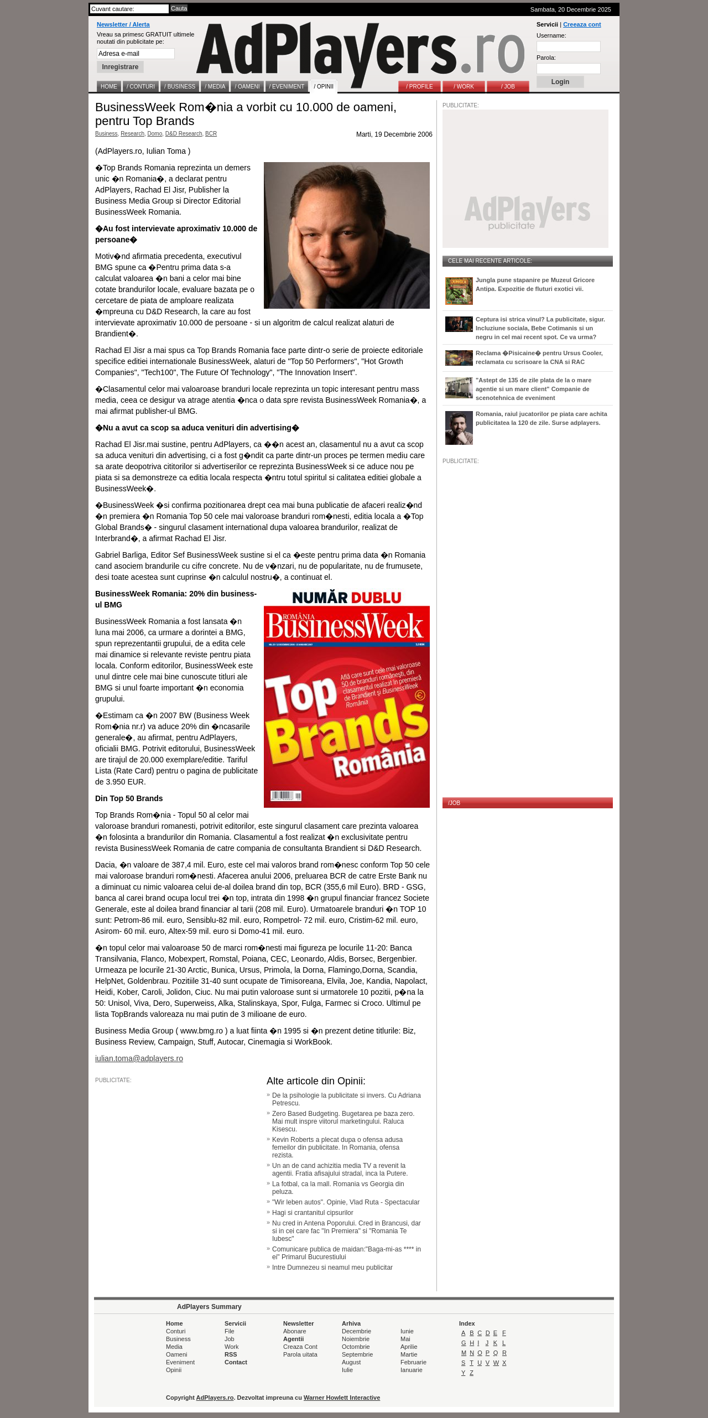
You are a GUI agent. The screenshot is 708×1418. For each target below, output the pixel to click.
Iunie (407, 1331)
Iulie (347, 1370)
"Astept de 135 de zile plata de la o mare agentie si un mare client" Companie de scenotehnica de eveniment (533, 389)
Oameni (177, 1354)
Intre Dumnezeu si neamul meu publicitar (332, 1267)
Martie (409, 1354)
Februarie (413, 1362)
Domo (155, 134)
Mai (405, 1339)
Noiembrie (355, 1339)
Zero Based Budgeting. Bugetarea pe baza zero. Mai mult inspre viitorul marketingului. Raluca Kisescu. (343, 1121)
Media (174, 1346)
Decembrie (356, 1331)
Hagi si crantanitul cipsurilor (312, 1213)
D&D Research (183, 134)
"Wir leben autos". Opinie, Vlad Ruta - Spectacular (346, 1202)
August (351, 1362)
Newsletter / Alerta (123, 24)
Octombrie (356, 1346)
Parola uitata (300, 1354)
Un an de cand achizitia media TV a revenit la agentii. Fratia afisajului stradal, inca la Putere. (340, 1169)
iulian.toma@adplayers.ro (139, 1058)
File (230, 1331)
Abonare (294, 1331)
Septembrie (357, 1354)
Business (106, 134)
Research (132, 134)
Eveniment (180, 1362)
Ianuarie (411, 1370)
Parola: (546, 57)
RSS (231, 1354)
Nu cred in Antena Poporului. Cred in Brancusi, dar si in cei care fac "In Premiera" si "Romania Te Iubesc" (346, 1231)
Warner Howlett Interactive (342, 1397)
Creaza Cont (300, 1346)
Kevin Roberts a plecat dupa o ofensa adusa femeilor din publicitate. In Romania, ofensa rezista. (337, 1147)
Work (231, 1346)
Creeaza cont (582, 24)
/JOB (454, 803)
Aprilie (409, 1346)
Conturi (175, 1331)
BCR (211, 134)
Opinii (173, 1370)
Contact (236, 1362)
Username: (551, 35)
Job (230, 1339)
